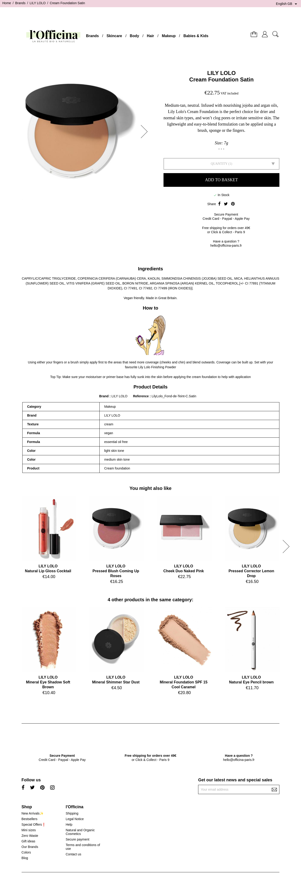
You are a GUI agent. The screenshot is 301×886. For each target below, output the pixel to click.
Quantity (219, 163)
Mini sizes (29, 830)
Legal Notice (75, 819)
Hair (150, 36)
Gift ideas (28, 841)
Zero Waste (30, 835)
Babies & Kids (196, 36)
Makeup (169, 36)
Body (134, 36)
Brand (103, 396)
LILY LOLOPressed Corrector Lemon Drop (251, 571)
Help (69, 824)
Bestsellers (29, 819)
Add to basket (221, 180)
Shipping (72, 813)
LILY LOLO (221, 73)
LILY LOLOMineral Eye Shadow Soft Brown (48, 682)
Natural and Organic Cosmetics (80, 832)
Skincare (114, 36)
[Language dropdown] (287, 4)
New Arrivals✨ (33, 813)
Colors (26, 852)
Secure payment (77, 839)
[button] (145, 132)
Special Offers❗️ (34, 824)
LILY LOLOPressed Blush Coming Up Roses (115, 571)
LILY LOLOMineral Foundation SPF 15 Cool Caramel (183, 682)
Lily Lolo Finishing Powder (157, 367)
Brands (92, 36)
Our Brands (30, 847)
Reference (141, 396)
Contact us (73, 854)
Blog (25, 858)
